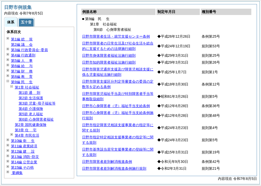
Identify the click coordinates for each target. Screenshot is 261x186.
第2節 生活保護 (31, 98)
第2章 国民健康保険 (30, 125)
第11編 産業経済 (24, 146)
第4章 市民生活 (27, 135)
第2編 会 (22, 44)
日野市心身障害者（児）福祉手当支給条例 (116, 106)
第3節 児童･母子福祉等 (37, 103)
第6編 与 (22, 66)
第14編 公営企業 (24, 162)
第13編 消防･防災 (25, 157)
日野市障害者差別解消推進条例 (107, 162)
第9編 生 (22, 82)
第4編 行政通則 (23, 55)
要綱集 (17, 173)
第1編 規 (22, 39)
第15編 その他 (22, 167)
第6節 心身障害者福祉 (36, 119)
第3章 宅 (25, 130)
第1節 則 (29, 93)
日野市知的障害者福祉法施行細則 (109, 62)
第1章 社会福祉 (27, 87)
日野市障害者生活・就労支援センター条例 (116, 36)
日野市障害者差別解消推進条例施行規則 (114, 168)
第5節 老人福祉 (31, 114)
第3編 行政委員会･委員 (29, 50)
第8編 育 (22, 77)
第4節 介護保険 (31, 109)
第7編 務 (22, 71)
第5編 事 (22, 61)
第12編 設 (23, 151)
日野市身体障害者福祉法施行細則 (109, 55)
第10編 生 (23, 141)
